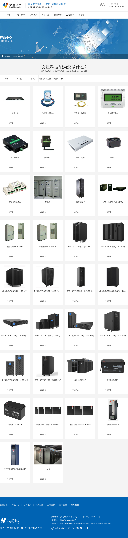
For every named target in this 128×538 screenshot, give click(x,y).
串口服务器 (15, 157)
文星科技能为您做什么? (64, 67)
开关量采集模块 (15, 202)
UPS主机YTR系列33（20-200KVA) (47, 380)
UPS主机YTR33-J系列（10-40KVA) (80, 336)
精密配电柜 (80, 202)
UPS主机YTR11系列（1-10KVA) (47, 336)
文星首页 (4, 505)
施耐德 (19, 79)
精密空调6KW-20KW (15, 247)
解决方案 (58, 15)
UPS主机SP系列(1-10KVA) (113, 202)
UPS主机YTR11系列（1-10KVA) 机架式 (16, 336)
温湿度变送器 (113, 113)
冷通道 (47, 469)
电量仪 (113, 157)
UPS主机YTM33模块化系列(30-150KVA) (81, 291)
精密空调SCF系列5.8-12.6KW (15, 469)
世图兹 (32, 79)
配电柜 (47, 202)
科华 (6, 79)
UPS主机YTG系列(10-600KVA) (113, 247)
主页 (14, 56)
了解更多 (10, 123)
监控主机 (15, 113)
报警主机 (47, 157)
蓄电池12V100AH (15, 425)
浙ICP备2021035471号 (91, 517)
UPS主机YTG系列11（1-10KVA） (15, 291)
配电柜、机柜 (58, 79)
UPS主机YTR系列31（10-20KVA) (15, 380)
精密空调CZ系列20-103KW (80, 425)
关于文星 (21, 15)
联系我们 (82, 15)
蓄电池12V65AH (113, 380)
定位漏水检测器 (80, 113)
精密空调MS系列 (113, 425)
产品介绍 (45, 15)
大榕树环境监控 (45, 79)
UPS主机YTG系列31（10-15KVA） (47, 291)
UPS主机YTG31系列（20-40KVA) (80, 247)
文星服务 (20, 56)
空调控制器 (80, 157)
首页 (9, 15)
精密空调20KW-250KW (47, 247)
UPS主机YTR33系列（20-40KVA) (113, 336)
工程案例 (70, 15)
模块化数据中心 (80, 380)
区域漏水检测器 (48, 113)
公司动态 (33, 15)
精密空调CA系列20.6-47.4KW (47, 425)
